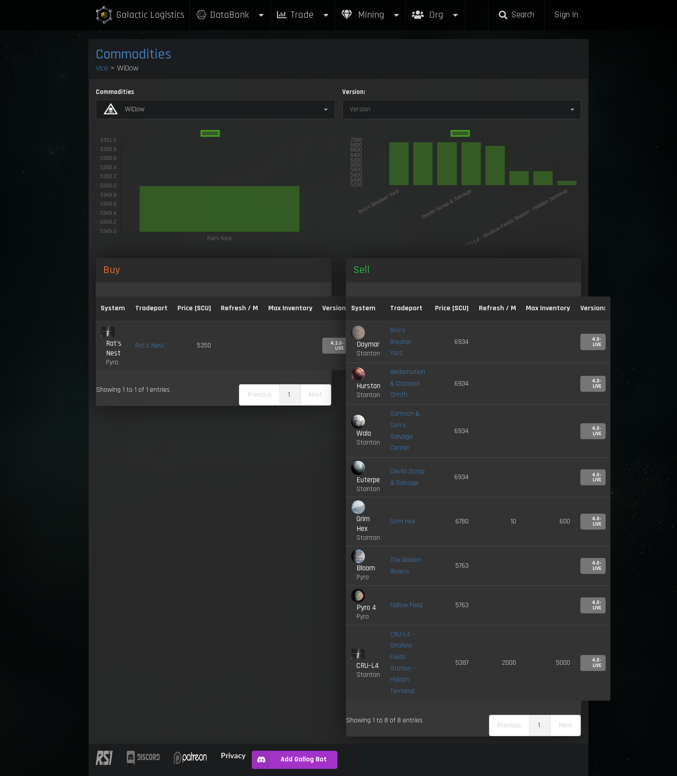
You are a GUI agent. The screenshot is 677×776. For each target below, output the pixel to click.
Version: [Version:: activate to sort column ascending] (335, 308)
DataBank (230, 15)
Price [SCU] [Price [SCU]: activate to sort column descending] (194, 308)
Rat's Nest (149, 345)
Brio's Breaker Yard (401, 342)
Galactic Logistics (139, 15)
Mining (370, 15)
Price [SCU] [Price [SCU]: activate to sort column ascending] (452, 308)
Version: (353, 92)
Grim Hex (402, 521)
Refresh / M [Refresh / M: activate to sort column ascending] (239, 308)
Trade (302, 15)
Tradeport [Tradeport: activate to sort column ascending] (151, 308)
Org (435, 10)
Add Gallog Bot (289, 760)
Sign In (566, 14)
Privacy (233, 755)
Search (516, 14)
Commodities (134, 54)
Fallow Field (406, 605)
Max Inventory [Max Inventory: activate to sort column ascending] (290, 308)
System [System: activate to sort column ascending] (113, 308)
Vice (102, 68)
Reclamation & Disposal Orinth (407, 383)
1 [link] (289, 394)
